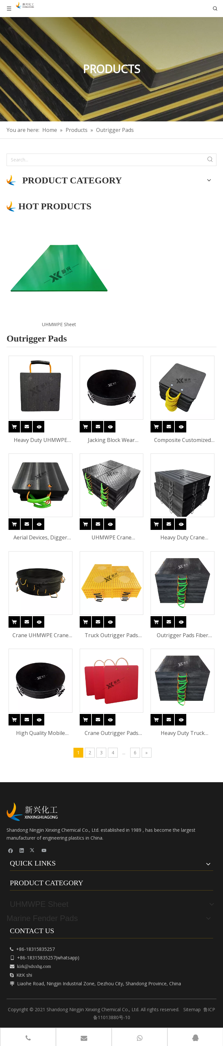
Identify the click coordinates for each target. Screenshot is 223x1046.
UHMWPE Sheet (59, 324)
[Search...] (105, 160)
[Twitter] (33, 850)
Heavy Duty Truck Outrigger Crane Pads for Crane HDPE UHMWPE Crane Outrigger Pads (182, 733)
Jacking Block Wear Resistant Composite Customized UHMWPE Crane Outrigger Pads (111, 440)
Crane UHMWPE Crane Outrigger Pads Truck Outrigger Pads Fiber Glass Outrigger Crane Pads (40, 636)
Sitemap (192, 1009)
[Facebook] (11, 850)
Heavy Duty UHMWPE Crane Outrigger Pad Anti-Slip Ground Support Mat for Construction (40, 440)
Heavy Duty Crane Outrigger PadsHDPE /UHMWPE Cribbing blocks (183, 538)
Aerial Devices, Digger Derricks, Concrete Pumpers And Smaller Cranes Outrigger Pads (40, 538)
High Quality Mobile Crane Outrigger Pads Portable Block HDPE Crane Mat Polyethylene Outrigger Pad (40, 733)
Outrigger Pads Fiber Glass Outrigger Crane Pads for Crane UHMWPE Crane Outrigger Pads (182, 636)
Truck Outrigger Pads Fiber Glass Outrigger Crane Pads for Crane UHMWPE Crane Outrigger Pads (111, 636)
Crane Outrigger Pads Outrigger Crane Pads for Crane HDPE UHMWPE (111, 733)
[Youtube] (44, 850)
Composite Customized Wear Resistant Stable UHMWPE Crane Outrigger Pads (182, 440)
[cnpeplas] (34, 812)
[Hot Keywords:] (210, 160)
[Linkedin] (22, 850)
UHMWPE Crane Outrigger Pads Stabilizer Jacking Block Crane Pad (111, 538)
